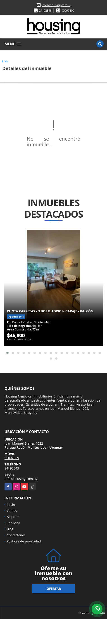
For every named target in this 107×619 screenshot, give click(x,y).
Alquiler (13, 517)
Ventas (12, 510)
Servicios (13, 523)
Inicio (5, 61)
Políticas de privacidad (24, 541)
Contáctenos (16, 535)
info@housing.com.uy (56, 5)
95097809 (68, 10)
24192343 (45, 10)
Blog (10, 529)
